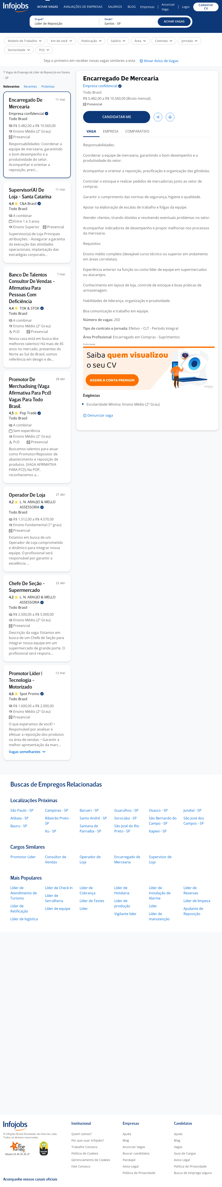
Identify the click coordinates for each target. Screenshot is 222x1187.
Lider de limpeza (196, 900)
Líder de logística (24, 919)
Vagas (178, 1147)
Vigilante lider (125, 913)
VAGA (91, 131)
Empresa (102, 86)
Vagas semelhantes (27, 751)
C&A (30, 203)
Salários (115, 7)
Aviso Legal (131, 1166)
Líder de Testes (92, 900)
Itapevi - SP (158, 831)
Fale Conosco (80, 1166)
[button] (174, 21)
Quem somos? (81, 1134)
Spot (32, 693)
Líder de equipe (57, 908)
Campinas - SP (56, 810)
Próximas (48, 86)
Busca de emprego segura (193, 1173)
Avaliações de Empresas (83, 7)
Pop (30, 413)
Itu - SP (50, 831)
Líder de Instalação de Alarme (160, 893)
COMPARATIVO (137, 131)
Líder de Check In (59, 887)
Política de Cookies (84, 1153)
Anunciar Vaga (168, 6)
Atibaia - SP (19, 818)
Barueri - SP (89, 810)
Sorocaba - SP (125, 818)
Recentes (30, 86)
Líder (84, 908)
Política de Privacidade (139, 1173)
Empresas (147, 7)
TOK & (32, 308)
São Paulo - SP (22, 810)
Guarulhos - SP (126, 810)
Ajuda (127, 1134)
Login (186, 7)
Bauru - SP (18, 826)
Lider (153, 906)
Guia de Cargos (185, 1153)
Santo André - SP (93, 818)
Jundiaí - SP (192, 810)
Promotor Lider (23, 857)
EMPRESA (110, 131)
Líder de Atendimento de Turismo (23, 893)
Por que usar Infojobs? (87, 1140)
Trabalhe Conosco (84, 1147)
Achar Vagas (47, 7)
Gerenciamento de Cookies (90, 1160)
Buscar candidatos (136, 1153)
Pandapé (129, 1160)
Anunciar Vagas (134, 1147)
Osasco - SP (158, 810)
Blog (132, 7)
